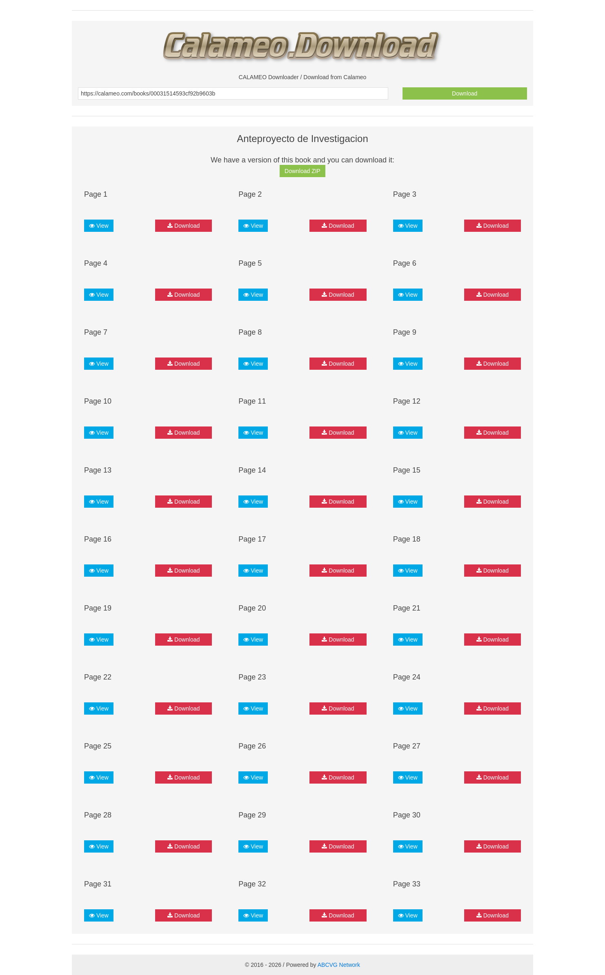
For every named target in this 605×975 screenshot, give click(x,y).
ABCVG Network (339, 965)
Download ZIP (302, 171)
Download (464, 93)
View (99, 225)
